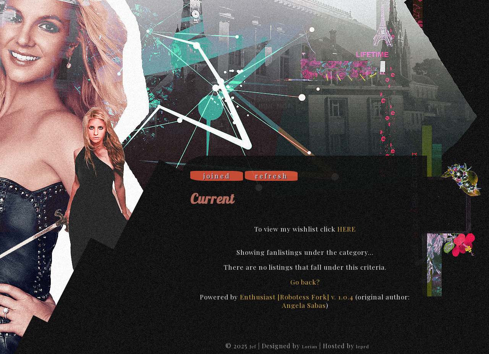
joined (216, 176)
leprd (362, 346)
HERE (346, 229)
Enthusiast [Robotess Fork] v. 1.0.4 (296, 297)
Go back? (305, 282)
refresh (271, 176)
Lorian (309, 346)
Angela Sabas (304, 305)
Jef (252, 346)
